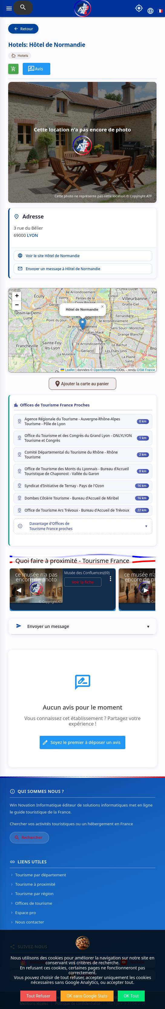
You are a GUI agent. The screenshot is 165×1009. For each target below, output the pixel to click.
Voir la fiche (83, 582)
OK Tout (131, 996)
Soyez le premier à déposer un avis (81, 742)
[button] (82, 324)
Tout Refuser (38, 996)
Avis (35, 69)
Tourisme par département (38, 875)
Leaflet (67, 370)
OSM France (146, 370)
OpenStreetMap (105, 370)
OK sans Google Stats (87, 996)
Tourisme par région (32, 893)
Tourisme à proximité (32, 884)
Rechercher (28, 837)
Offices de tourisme (31, 903)
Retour (23, 29)
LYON (32, 235)
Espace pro (23, 912)
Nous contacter (27, 922)
